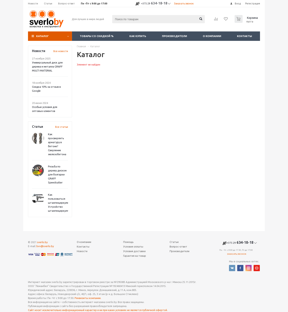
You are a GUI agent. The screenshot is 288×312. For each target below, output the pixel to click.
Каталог (42, 36)
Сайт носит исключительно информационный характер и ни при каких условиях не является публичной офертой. (98, 310)
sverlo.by (42, 242)
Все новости (60, 51)
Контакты (244, 36)
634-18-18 (154, 3)
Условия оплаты (133, 246)
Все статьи (61, 127)
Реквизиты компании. (88, 298)
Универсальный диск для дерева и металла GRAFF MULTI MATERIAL (47, 66)
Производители (174, 36)
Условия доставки (134, 251)
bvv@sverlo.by (45, 246)
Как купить (137, 36)
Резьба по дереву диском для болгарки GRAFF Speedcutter (57, 174)
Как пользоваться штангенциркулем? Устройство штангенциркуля (59, 202)
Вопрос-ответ (178, 246)
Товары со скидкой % (97, 36)
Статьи (174, 242)
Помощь (128, 242)
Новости (82, 251)
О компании (212, 36)
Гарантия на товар (134, 255)
